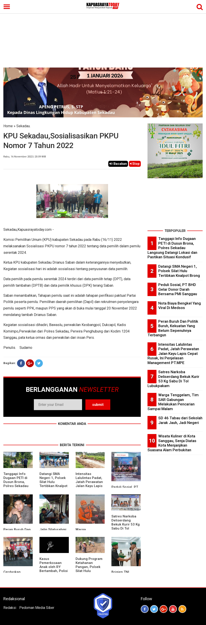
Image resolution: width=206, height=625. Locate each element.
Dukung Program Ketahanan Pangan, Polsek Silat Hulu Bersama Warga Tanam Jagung (89, 569)
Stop (135, 164)
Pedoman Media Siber (36, 608)
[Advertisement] (103, 34)
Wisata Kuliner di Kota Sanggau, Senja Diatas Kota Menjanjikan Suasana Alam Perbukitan (171, 443)
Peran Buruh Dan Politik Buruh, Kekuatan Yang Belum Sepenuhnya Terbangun (172, 328)
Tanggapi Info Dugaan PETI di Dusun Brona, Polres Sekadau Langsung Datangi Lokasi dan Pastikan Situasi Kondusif (172, 247)
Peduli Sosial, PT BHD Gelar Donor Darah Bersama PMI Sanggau (177, 289)
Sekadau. (23, 126)
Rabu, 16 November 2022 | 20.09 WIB (24, 156)
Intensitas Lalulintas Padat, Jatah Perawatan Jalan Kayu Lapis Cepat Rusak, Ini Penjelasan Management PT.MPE (173, 353)
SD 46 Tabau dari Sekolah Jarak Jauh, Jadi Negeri (180, 420)
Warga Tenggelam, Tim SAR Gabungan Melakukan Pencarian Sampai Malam (173, 402)
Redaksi (9, 608)
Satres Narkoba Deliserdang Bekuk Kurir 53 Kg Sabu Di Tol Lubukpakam (125, 524)
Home (8, 126)
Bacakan (118, 164)
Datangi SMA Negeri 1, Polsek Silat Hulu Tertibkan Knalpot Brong (53, 482)
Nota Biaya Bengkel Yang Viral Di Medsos (179, 305)
